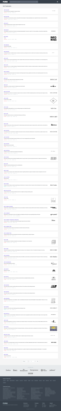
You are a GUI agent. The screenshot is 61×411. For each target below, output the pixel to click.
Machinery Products (20, 397)
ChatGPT (17, 380)
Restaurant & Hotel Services (35, 397)
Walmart (4, 382)
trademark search (8, 404)
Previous (24, 361)
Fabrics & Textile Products (6, 397)
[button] (57, 2)
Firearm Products (5, 398)
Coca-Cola (21, 380)
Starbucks (47, 380)
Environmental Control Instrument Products (9, 396)
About (36, 404)
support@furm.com (53, 405)
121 (35, 361)
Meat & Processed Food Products (22, 398)
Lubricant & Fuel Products (21, 396)
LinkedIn (44, 406)
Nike (50, 380)
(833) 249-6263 (52, 404)
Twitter (43, 404)
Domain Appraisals (26, 405)
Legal (35, 406)
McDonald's (36, 380)
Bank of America (12, 380)
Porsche (40, 380)
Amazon (4, 380)
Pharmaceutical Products (35, 396)
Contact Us (52, 406)
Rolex (43, 380)
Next (37, 361)
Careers (36, 405)
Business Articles (25, 406)
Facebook (25, 380)
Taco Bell (54, 380)
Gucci (32, 380)
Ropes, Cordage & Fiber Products (36, 398)
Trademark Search (26, 404)
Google (29, 380)
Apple (7, 380)
